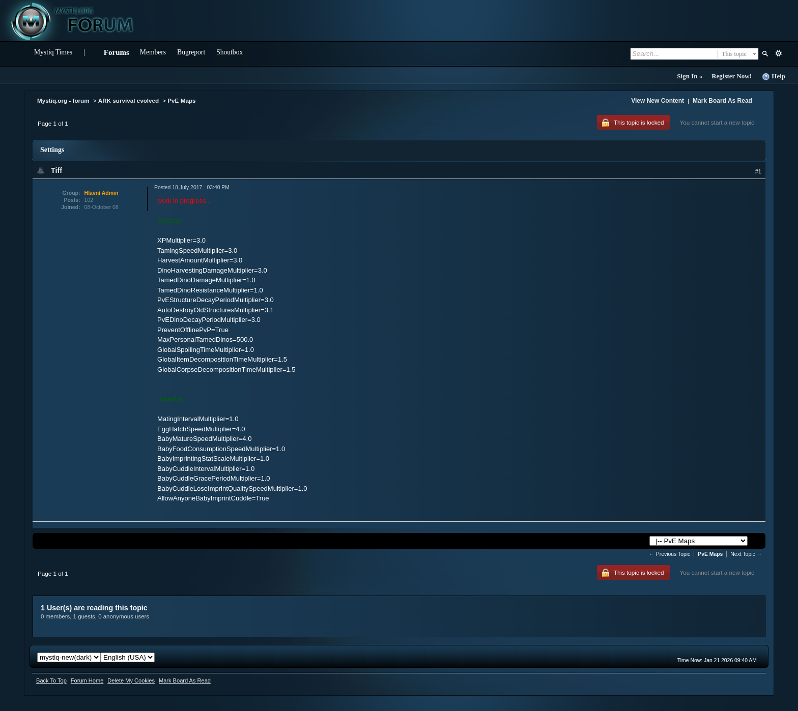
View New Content (657, 100)
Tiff (56, 170)
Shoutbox (229, 52)
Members (153, 52)
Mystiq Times (53, 52)
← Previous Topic (670, 554)
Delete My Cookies (131, 680)
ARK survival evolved (128, 100)
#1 (758, 171)
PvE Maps (181, 100)
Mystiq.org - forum (63, 100)
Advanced (778, 53)
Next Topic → (746, 554)
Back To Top (51, 680)
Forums (116, 52)
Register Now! (731, 76)
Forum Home (87, 680)
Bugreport (191, 52)
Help (773, 76)
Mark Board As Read (722, 100)
